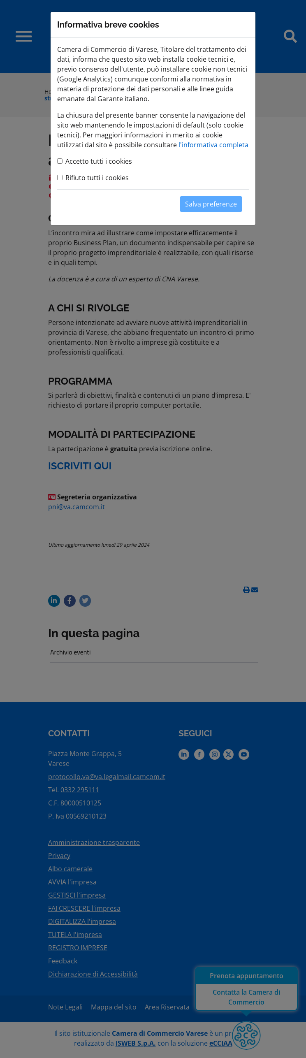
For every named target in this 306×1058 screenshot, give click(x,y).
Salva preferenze (211, 204)
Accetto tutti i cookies (98, 161)
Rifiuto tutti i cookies (97, 177)
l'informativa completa (213, 144)
